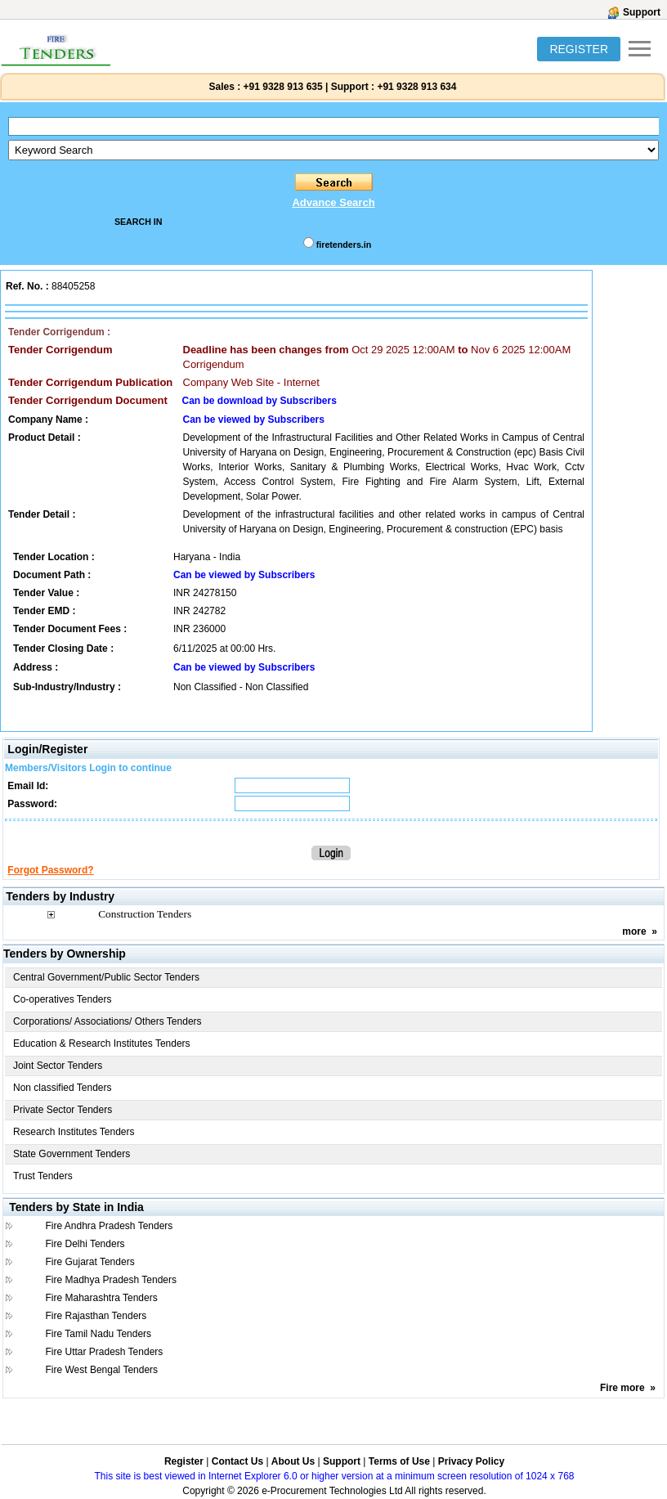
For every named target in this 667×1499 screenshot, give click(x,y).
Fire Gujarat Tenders (89, 1262)
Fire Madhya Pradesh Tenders (111, 1280)
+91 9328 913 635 (281, 86)
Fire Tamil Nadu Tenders (98, 1334)
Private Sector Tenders (62, 1109)
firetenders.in (344, 244)
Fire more (622, 1388)
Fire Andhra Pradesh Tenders (108, 1226)
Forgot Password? (50, 870)
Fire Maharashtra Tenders (101, 1298)
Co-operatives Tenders (62, 999)
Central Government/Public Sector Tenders (106, 977)
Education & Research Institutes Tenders (101, 1043)
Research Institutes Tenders (74, 1132)
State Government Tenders (71, 1154)
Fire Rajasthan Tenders (95, 1316)
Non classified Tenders (62, 1087)
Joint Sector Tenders (57, 1065)
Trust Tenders (43, 1176)
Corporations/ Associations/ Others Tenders (107, 1021)
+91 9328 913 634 (416, 86)
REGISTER (578, 49)
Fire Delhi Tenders (84, 1244)
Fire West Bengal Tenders (101, 1370)
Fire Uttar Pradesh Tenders (104, 1352)
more (634, 931)
